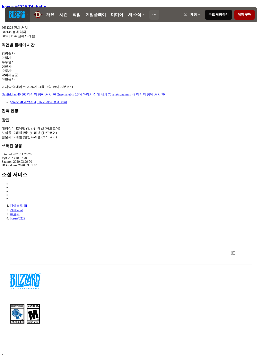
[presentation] (17, 14)
